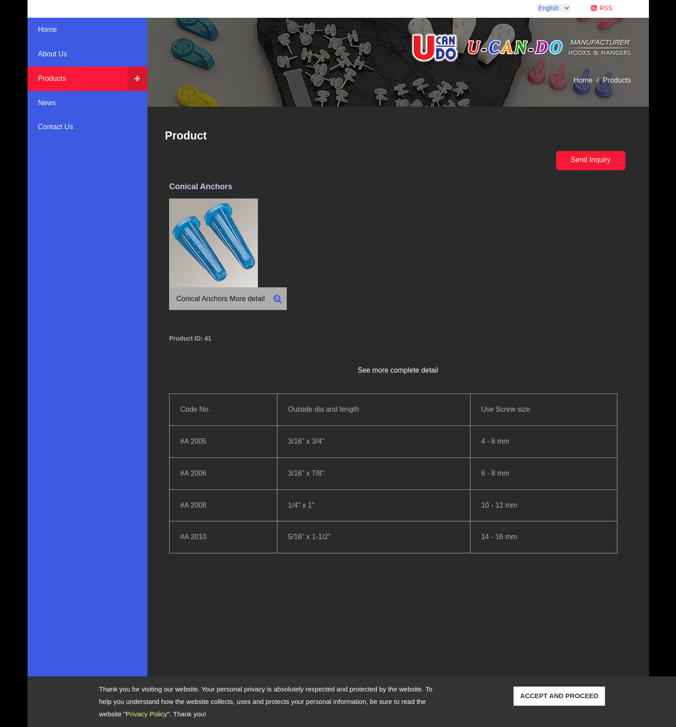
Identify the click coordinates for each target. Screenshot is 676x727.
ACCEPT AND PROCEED (559, 695)
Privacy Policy (146, 714)
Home (47, 29)
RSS (606, 8)
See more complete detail (398, 370)
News (47, 103)
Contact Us (55, 127)
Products (52, 78)
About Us (52, 54)
